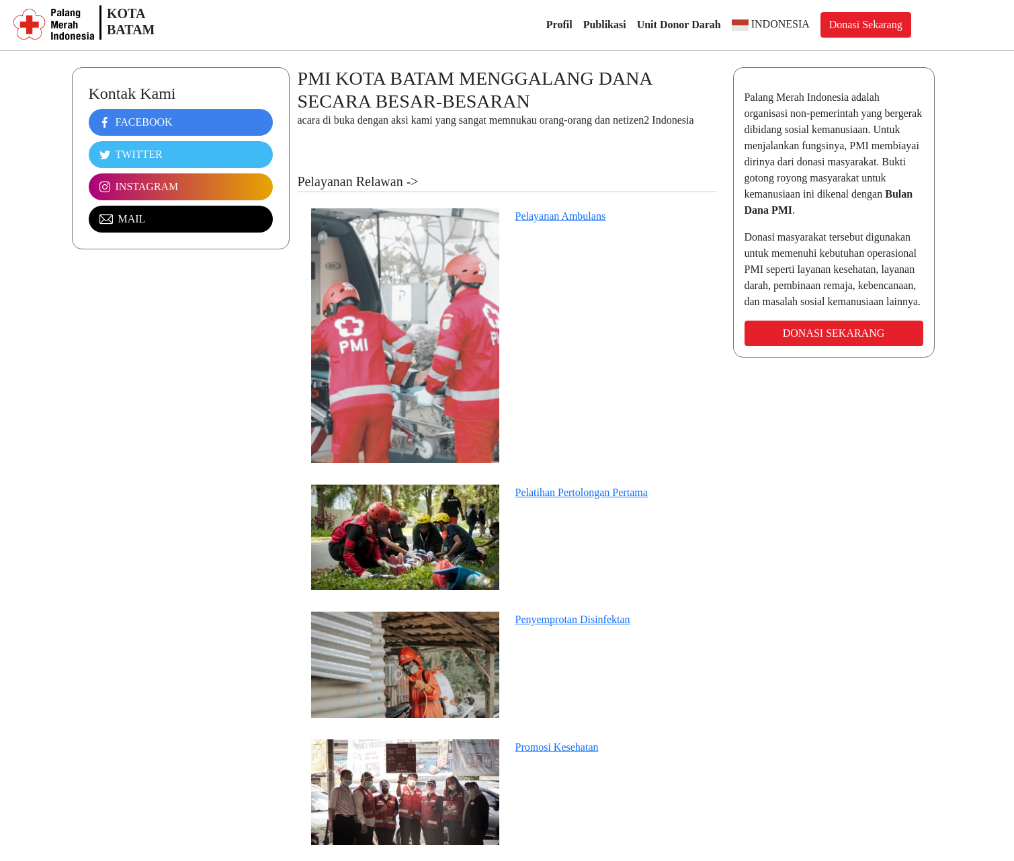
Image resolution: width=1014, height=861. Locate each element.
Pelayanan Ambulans (560, 216)
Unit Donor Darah (679, 24)
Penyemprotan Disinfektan (572, 619)
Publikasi (604, 24)
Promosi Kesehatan (557, 747)
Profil (559, 24)
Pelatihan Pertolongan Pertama (581, 492)
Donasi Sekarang (865, 24)
